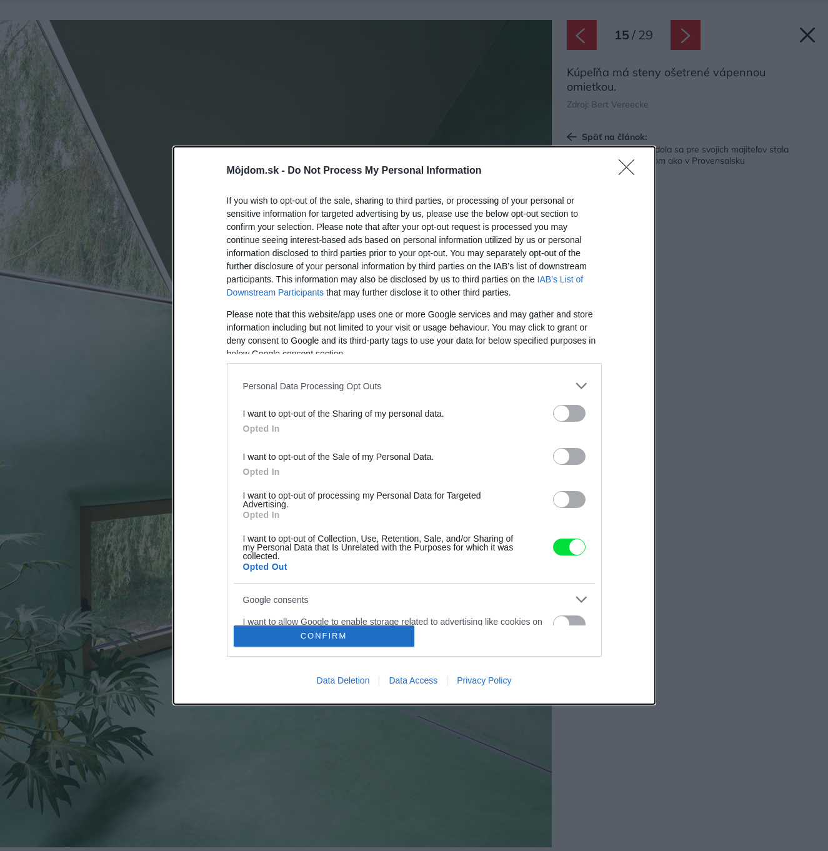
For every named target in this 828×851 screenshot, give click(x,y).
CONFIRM (324, 635)
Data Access (413, 680)
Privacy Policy (484, 680)
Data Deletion (343, 680)
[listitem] (414, 385)
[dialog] (414, 425)
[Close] (630, 171)
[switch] (569, 413)
